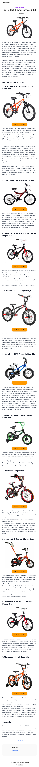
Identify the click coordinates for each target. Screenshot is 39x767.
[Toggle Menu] (35, 2)
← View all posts (19, 740)
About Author (15, 750)
